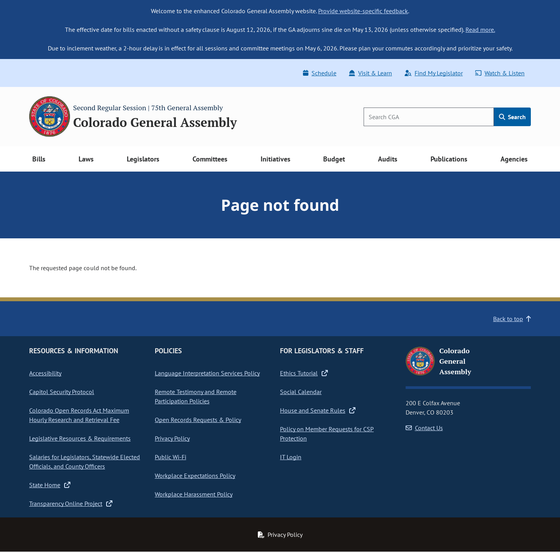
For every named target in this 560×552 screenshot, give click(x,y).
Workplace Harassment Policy (194, 494)
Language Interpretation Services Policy (207, 373)
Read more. (480, 29)
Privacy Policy (172, 438)
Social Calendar (301, 392)
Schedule (319, 73)
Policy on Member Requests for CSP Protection (327, 433)
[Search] (429, 117)
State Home (49, 485)
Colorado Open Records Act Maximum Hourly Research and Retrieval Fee (79, 415)
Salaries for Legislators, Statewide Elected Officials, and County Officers (84, 461)
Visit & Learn (370, 73)
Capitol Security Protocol (61, 392)
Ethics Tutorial (304, 373)
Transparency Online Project (70, 503)
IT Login (290, 457)
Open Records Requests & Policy (198, 420)
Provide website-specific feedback (363, 11)
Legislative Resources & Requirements (80, 438)
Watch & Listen (500, 73)
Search (512, 117)
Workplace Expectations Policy (195, 475)
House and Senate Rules (317, 410)
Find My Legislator (433, 73)
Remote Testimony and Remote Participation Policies (195, 396)
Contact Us (424, 427)
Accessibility (45, 373)
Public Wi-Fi (170, 457)
